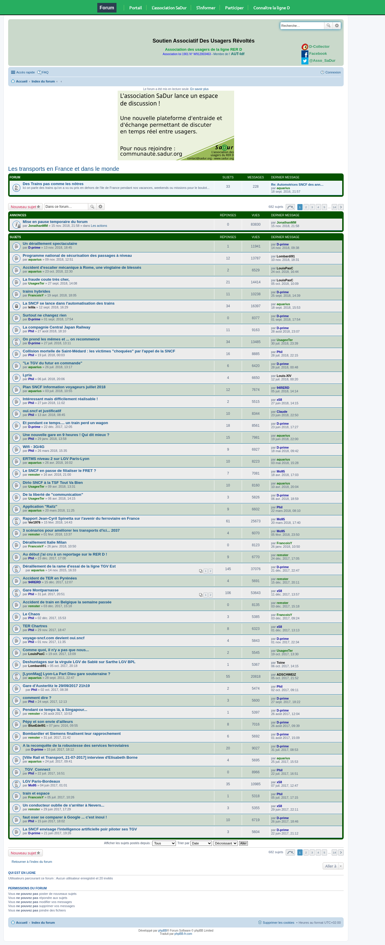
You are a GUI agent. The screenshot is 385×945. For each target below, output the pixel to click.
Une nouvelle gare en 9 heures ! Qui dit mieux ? (66, 435)
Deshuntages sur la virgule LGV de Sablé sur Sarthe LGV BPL (79, 662)
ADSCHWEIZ (286, 674)
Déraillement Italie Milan (44, 542)
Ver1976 (34, 522)
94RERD (283, 387)
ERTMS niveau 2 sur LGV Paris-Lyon (56, 458)
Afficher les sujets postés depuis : (140, 843)
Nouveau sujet (23, 206)
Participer (234, 7)
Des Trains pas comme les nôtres (53, 184)
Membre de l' (228, 54)
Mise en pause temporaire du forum (55, 221)
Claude (282, 411)
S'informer (205, 7)
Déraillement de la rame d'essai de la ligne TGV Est (69, 566)
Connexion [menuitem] (333, 72)
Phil (31, 331)
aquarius (283, 188)
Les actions (99, 225)
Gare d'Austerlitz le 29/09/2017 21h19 (56, 686)
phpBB (162, 930)
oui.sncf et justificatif (42, 411)
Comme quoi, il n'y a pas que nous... (56, 650)
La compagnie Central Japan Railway (56, 327)
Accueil (21, 81)
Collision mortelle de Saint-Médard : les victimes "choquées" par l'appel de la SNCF (99, 351)
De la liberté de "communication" (53, 494)
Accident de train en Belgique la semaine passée (67, 602)
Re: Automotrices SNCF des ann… (297, 184)
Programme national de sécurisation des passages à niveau (77, 255)
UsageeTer (36, 283)
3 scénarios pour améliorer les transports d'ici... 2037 (71, 530)
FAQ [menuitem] (45, 72)
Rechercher (328, 25)
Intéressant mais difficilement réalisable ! (60, 399)
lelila (31, 307)
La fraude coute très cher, (46, 279)
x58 (279, 399)
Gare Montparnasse (41, 590)
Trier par (194, 843)
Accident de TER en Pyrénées (50, 578)
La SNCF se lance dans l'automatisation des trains (68, 303)
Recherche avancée (337, 25)
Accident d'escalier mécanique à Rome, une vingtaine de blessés (82, 267)
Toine (281, 662)
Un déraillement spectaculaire (50, 243)
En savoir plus (199, 89)
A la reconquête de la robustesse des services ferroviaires (76, 745)
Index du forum (43, 81)
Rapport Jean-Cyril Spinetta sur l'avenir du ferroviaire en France (81, 518)
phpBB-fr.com (183, 933)
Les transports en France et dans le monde (63, 169)
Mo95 (281, 471)
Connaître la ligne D (271, 7)
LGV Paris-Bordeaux (41, 781)
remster (34, 474)
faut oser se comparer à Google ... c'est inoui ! (65, 817)
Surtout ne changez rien (44, 315)
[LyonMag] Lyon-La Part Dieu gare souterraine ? (66, 674)
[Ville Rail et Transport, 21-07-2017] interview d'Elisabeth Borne (80, 757)
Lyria (27, 375)
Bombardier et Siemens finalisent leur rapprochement (72, 733)
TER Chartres (35, 626)
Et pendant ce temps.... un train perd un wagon (65, 423)
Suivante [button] (341, 207)
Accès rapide (25, 72)
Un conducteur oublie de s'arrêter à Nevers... (63, 805)
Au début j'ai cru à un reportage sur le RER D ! (65, 554)
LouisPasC (285, 268)
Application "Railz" (40, 506)
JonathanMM (38, 225)
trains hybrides (36, 291)
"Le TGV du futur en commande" (52, 363)
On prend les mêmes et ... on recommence (61, 339)
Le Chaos (31, 614)
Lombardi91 (286, 256)
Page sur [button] (290, 207)
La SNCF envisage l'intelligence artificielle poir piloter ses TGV (80, 829)
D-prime (34, 247)
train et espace (36, 793)
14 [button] (334, 207)
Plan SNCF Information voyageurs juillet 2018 (64, 387)
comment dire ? (37, 697)
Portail (135, 7)
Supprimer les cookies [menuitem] (278, 922)
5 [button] (324, 207)
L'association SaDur (169, 7)
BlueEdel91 (36, 725)
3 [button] (312, 207)
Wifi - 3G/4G (34, 447)
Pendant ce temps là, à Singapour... (55, 709)
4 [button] (318, 207)
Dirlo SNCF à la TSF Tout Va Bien (53, 482)
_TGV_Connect (36, 769)
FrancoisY (36, 295)
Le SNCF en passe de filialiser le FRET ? (59, 470)
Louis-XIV (284, 375)
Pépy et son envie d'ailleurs (48, 721)
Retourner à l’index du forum (32, 861)
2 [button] (306, 207)
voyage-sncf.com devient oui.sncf (53, 638)
